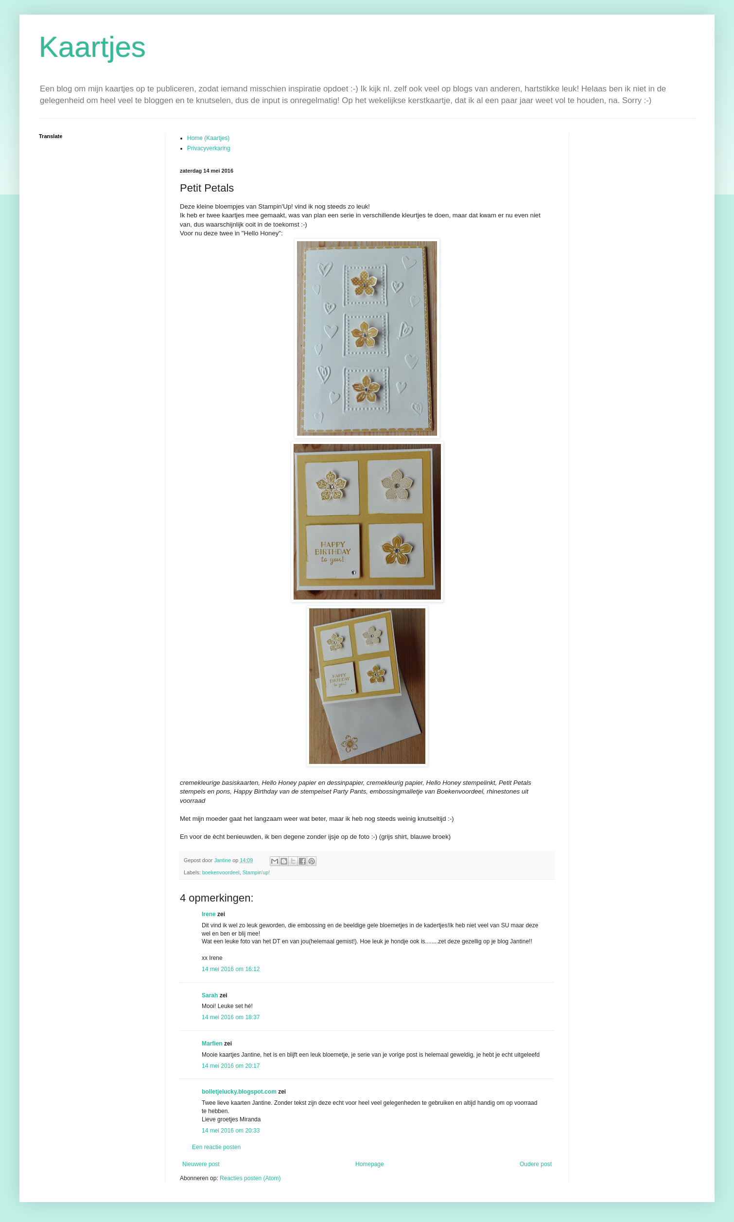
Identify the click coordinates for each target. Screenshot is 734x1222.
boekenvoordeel (221, 872)
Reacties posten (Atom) (250, 1178)
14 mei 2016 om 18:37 (231, 1017)
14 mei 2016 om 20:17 (231, 1066)
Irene (209, 914)
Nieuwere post (201, 1164)
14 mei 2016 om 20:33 (231, 1130)
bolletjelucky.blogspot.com (239, 1091)
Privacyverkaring (208, 148)
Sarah (210, 995)
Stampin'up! (256, 872)
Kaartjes (92, 47)
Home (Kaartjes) (208, 138)
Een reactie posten (216, 1147)
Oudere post (536, 1164)
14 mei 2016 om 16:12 (231, 969)
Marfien (212, 1043)
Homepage (369, 1164)
